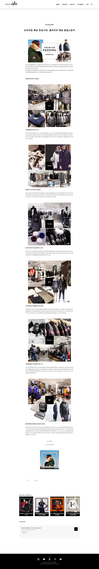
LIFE (87, 4)
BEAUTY (72, 4)
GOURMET (80, 4)
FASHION (64, 4)
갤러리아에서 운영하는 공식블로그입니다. (29, 529)
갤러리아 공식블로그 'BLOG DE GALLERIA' (31, 528)
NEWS (58, 4)
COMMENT (22, 521)
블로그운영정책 (53, 562)
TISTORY (49, 557)
